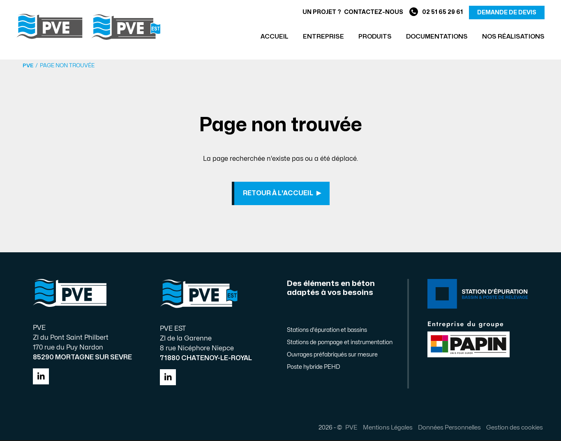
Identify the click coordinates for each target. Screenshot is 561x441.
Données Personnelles (449, 428)
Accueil (275, 37)
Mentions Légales (387, 428)
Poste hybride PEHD (313, 367)
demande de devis (506, 12)
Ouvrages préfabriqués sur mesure (332, 355)
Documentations (437, 37)
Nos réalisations (513, 37)
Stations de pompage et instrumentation (339, 343)
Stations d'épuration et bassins (327, 331)
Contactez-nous (373, 12)
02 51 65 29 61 (436, 12)
